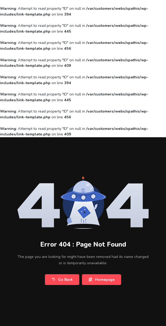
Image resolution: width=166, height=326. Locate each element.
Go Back (62, 279)
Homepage (102, 279)
